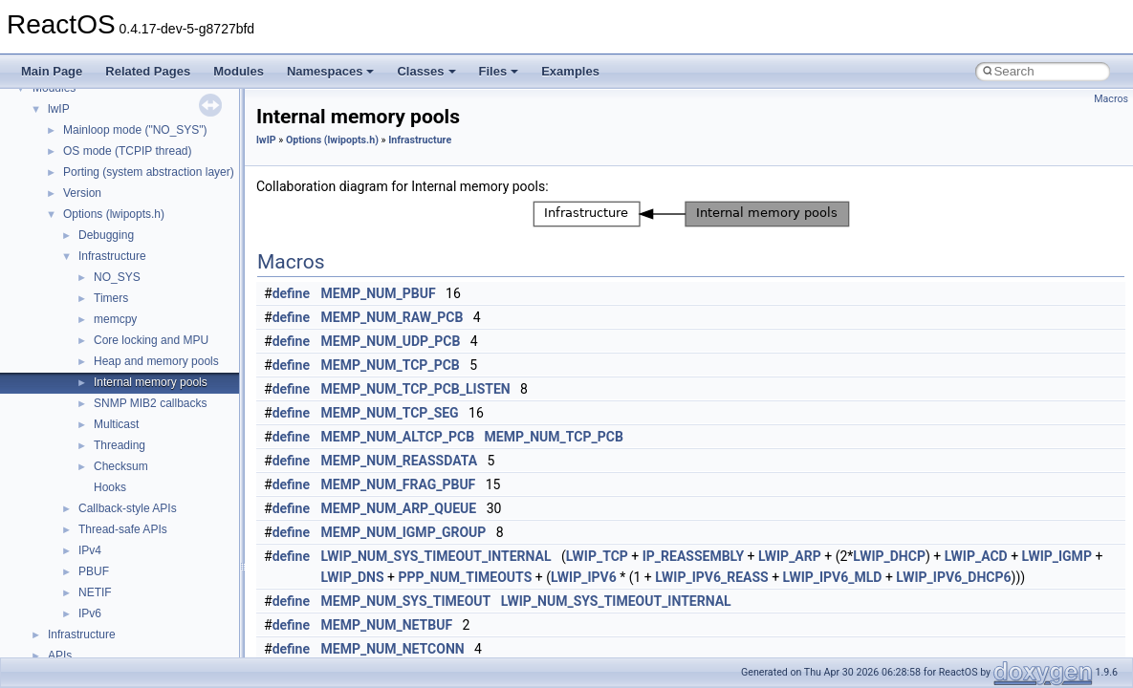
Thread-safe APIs (122, 529)
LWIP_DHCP (889, 556)
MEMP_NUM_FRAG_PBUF (398, 484)
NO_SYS (117, 277)
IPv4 (89, 550)
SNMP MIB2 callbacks (150, 403)
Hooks (110, 487)
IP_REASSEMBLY (693, 556)
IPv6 (89, 613)
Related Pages (147, 71)
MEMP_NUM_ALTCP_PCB (398, 436)
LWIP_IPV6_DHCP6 (953, 577)
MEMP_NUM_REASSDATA (399, 460)
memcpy (115, 319)
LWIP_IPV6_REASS (711, 577)
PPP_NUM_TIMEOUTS (465, 577)
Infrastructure (112, 256)
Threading (119, 445)
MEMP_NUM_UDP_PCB (391, 341)
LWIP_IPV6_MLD (832, 577)
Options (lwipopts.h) (113, 214)
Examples (570, 71)
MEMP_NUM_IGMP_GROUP (404, 532)
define (291, 293)
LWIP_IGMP (1057, 556)
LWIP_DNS (352, 577)
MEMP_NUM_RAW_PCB (392, 317)
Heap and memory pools (156, 361)
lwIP (59, 109)
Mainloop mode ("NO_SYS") (135, 130)
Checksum (121, 466)
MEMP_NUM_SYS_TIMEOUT (406, 601)
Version (82, 193)
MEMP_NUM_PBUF (378, 293)
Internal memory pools (150, 382)
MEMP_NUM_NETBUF (387, 625)
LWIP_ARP (789, 556)
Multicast (116, 424)
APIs (60, 655)
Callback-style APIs (127, 508)
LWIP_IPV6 (584, 577)
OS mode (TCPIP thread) (127, 151)
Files (499, 71)
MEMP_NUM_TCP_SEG (390, 412)
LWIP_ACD (976, 556)
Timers (111, 298)
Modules (238, 71)
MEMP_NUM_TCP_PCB (390, 365)
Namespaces (331, 71)
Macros (1111, 99)
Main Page (51, 71)
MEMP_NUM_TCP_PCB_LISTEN (416, 389)
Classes (426, 71)
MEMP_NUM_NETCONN (393, 648)
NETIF (95, 592)
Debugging (106, 235)
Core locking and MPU (151, 340)
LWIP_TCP (597, 556)
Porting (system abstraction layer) (148, 172)
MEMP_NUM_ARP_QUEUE (399, 508)
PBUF (93, 571)
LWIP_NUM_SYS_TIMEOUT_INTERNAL (436, 556)
